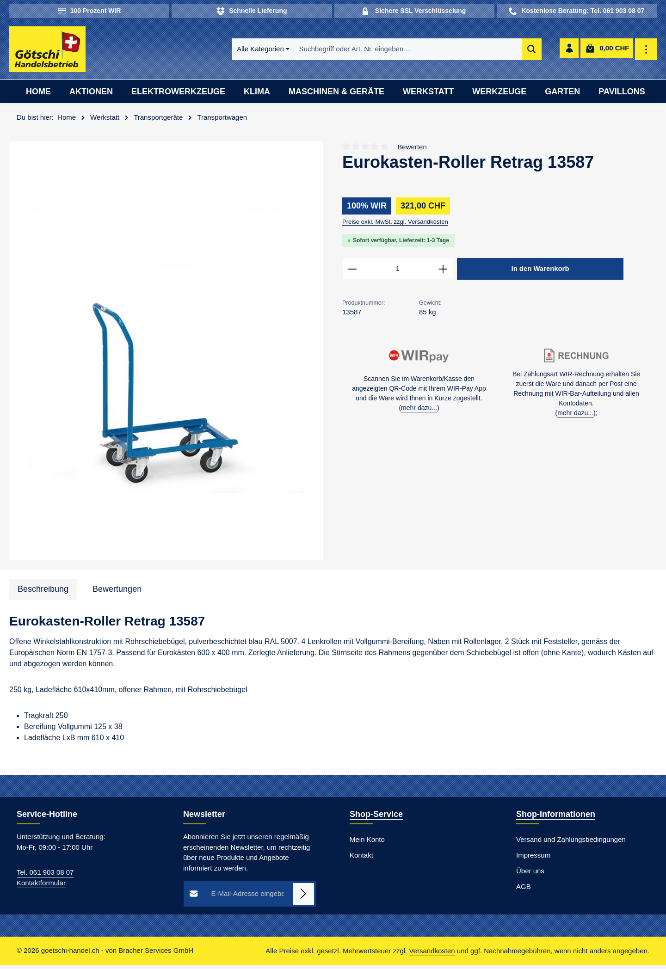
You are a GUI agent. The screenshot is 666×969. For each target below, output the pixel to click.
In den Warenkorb (540, 273)
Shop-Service (376, 818)
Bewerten (411, 150)
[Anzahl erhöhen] (443, 273)
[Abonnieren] (303, 898)
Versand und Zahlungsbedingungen (571, 843)
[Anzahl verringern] (352, 273)
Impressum (533, 859)
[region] (166, 355)
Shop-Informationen (555, 818)
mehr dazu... (419, 413)
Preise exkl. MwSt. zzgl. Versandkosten (395, 225)
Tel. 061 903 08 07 (45, 876)
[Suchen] (469, 51)
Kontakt (361, 859)
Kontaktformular (41, 886)
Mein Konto (367, 843)
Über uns (530, 875)
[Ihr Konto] (568, 51)
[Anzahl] (398, 273)
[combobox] (345, 51)
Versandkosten (432, 954)
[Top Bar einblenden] (646, 51)
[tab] (43, 593)
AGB (523, 891)
